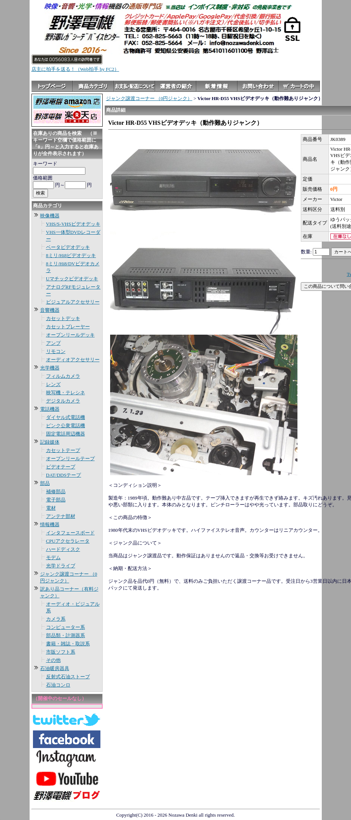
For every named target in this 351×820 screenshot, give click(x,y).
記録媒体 (50, 442)
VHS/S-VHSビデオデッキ (73, 224)
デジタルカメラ (63, 401)
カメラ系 (56, 619)
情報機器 (50, 524)
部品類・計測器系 (65, 635)
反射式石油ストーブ (68, 676)
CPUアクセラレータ (68, 541)
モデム (53, 557)
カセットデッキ (63, 318)
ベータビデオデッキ (68, 247)
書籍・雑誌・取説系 (68, 643)
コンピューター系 (65, 627)
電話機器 (50, 409)
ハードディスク (63, 549)
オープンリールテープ (70, 458)
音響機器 (50, 310)
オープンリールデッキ (70, 335)
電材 (51, 508)
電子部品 (56, 500)
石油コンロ (58, 685)
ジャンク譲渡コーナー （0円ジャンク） (149, 98)
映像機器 (50, 215)
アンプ (53, 343)
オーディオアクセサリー (73, 359)
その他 (53, 660)
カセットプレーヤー (68, 326)
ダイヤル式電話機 (65, 417)
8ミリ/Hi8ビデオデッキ (71, 255)
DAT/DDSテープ (63, 475)
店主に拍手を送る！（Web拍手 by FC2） (75, 69)
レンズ (53, 384)
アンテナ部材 (60, 516)
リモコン (56, 351)
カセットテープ (63, 450)
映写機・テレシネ (65, 392)
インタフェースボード (70, 533)
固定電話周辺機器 (65, 434)
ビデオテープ (60, 467)
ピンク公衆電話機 (65, 425)
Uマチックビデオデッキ (72, 278)
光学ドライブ (60, 566)
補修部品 (56, 491)
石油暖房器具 (54, 668)
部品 (45, 483)
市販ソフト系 (60, 652)
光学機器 (50, 368)
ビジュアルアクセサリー (73, 302)
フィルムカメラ (63, 376)
